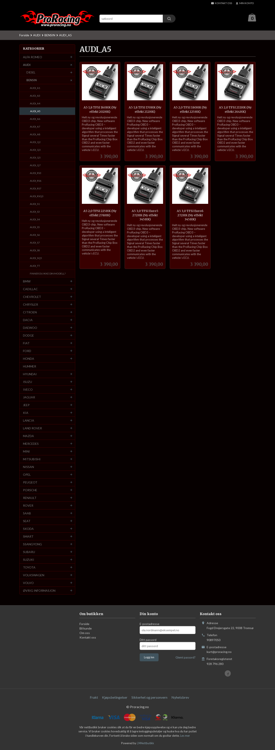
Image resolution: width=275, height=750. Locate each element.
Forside (24, 35)
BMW (27, 281)
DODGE (28, 335)
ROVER (28, 506)
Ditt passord (148, 640)
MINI (26, 451)
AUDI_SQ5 (36, 258)
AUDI (27, 65)
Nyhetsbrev (180, 697)
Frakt (94, 697)
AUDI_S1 (35, 204)
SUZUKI (28, 560)
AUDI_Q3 (35, 150)
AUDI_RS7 (35, 188)
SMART (28, 536)
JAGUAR (29, 397)
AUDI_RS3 (35, 173)
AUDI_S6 (35, 235)
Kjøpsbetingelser (114, 697)
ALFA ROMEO (32, 57)
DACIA (28, 320)
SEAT (27, 521)
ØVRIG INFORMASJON (39, 591)
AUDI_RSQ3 (36, 196)
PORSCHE (30, 490)
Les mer (185, 736)
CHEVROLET (32, 297)
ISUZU (27, 382)
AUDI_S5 (35, 227)
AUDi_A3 (35, 96)
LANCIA (28, 420)
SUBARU (29, 552)
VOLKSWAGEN (33, 575)
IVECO (28, 390)
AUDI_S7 (35, 242)
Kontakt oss (87, 637)
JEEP (26, 405)
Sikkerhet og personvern (149, 697)
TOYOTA (29, 567)
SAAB (27, 513)
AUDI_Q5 (35, 157)
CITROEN (30, 312)
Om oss (84, 633)
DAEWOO (30, 328)
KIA (25, 413)
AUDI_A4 (35, 103)
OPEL (27, 475)
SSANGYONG (32, 544)
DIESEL (30, 72)
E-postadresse (149, 624)
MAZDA (28, 436)
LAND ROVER (32, 428)
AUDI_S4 (35, 219)
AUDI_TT (35, 266)
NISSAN (28, 467)
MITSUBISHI (32, 459)
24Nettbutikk (145, 743)
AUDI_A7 (35, 126)
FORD (27, 351)
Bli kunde (85, 628)
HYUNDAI (30, 374)
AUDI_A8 (35, 134)
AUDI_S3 (35, 211)
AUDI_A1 (35, 88)
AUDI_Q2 (35, 142)
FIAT (26, 343)
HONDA (28, 359)
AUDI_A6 (35, 119)
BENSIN (31, 80)
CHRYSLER (30, 304)
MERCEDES (31, 444)
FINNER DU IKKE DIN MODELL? (48, 273)
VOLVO (28, 583)
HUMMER (29, 366)
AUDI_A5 (35, 111)
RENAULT (30, 498)
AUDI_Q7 (35, 165)
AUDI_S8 (35, 250)
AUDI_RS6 (35, 181)
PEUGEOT (30, 482)
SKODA (28, 529)
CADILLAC (30, 289)
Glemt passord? (186, 657)
